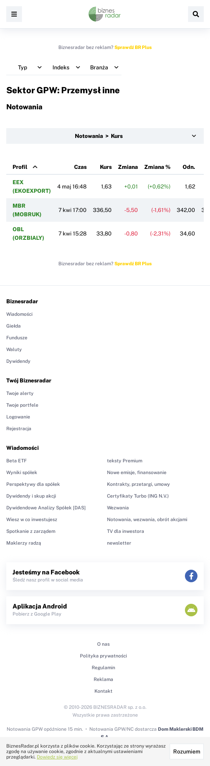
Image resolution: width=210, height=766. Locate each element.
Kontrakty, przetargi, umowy (138, 484)
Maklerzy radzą (23, 543)
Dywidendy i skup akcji (31, 496)
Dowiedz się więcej (57, 757)
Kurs (106, 167)
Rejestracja (18, 428)
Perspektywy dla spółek (33, 484)
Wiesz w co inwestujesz (31, 519)
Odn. (189, 167)
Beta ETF (16, 461)
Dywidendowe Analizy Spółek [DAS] (46, 508)
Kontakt (103, 691)
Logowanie (18, 417)
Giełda (13, 326)
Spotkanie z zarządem (30, 531)
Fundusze (16, 337)
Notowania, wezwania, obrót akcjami (147, 519)
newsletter (119, 543)
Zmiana (128, 167)
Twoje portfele (22, 405)
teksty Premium (124, 461)
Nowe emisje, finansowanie (137, 472)
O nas (103, 644)
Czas (80, 167)
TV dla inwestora (125, 531)
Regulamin (103, 667)
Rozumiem (186, 751)
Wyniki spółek (21, 472)
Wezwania (118, 508)
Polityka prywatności (103, 656)
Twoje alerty (20, 393)
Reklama (103, 679)
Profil (20, 167)
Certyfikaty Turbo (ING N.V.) (138, 496)
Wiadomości (19, 314)
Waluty (14, 349)
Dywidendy (18, 361)
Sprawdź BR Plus (133, 47)
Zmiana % (157, 167)
